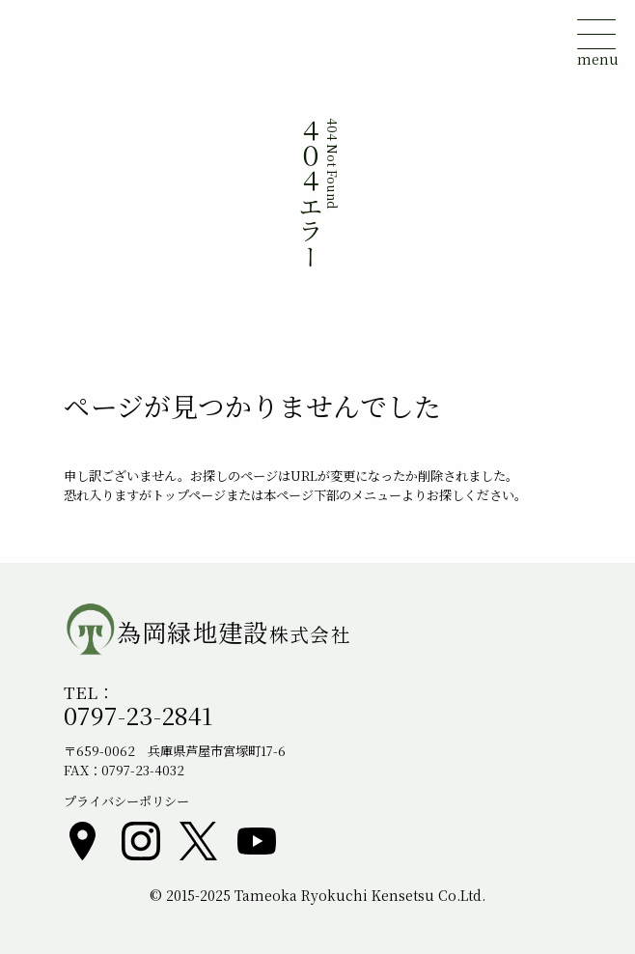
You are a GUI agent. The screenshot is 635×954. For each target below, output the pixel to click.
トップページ (189, 495)
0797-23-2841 (138, 715)
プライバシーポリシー (126, 801)
